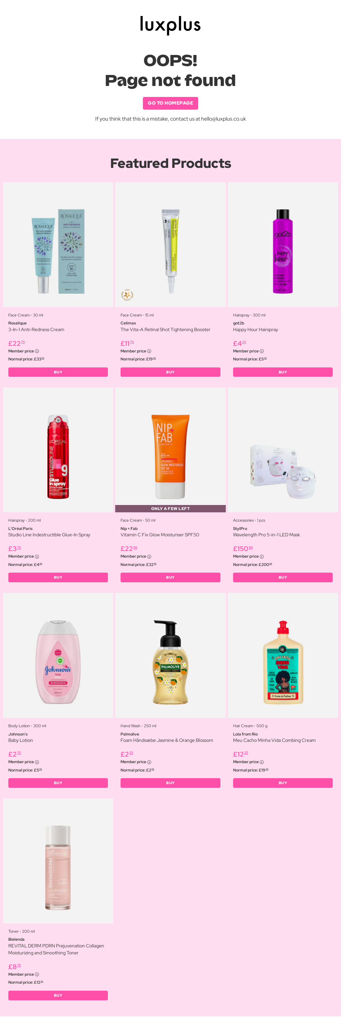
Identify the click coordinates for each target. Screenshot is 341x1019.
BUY (58, 372)
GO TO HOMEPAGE (170, 103)
